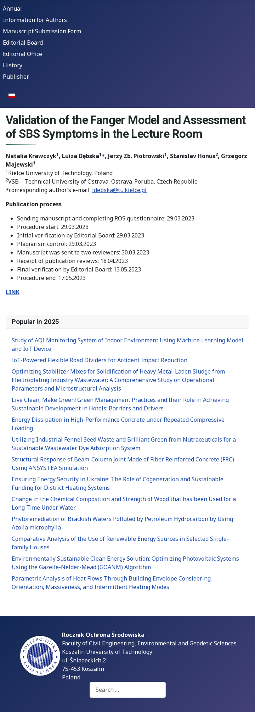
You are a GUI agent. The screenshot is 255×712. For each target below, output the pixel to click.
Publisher (16, 76)
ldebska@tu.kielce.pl (119, 190)
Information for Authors (35, 20)
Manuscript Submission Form (42, 31)
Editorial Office (22, 54)
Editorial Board (23, 42)
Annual (12, 8)
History (12, 65)
